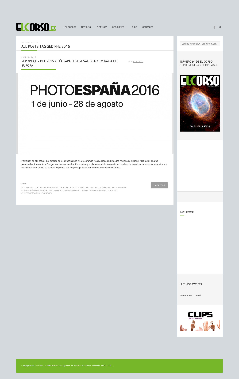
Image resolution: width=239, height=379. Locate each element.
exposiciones (77, 187)
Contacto (147, 27)
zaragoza (47, 193)
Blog (134, 27)
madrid (97, 190)
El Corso (138, 62)
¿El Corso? (70, 27)
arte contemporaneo (47, 187)
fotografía (41, 190)
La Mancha (86, 190)
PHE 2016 (112, 190)
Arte (23, 183)
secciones (118, 27)
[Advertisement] (119, 10)
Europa (64, 187)
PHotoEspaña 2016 (30, 193)
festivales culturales (98, 187)
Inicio (24, 43)
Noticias (86, 27)
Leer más (159, 185)
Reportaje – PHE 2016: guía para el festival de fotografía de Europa (69, 63)
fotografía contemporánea (64, 190)
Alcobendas (27, 187)
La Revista (101, 27)
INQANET (108, 366)
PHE (104, 190)
